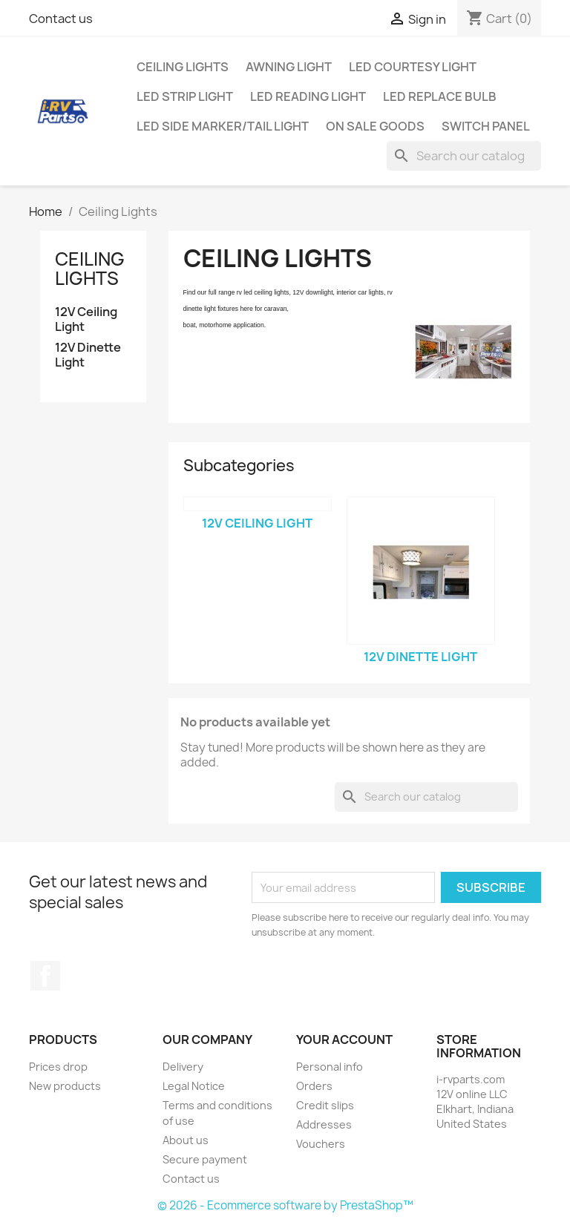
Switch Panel (486, 126)
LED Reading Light (308, 96)
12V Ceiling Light (86, 319)
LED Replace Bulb (440, 96)
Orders (314, 1086)
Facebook (45, 976)
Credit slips (325, 1105)
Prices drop (58, 1067)
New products (65, 1086)
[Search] (464, 156)
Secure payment (205, 1159)
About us (186, 1140)
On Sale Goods (375, 126)
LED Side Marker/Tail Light (223, 126)
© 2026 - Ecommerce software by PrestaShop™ (285, 1205)
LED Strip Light (185, 96)
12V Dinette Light (88, 355)
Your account (344, 1039)
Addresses (324, 1124)
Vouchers (320, 1144)
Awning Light (289, 67)
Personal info (329, 1067)
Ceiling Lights (183, 67)
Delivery (183, 1067)
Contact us (61, 18)
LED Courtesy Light (412, 67)
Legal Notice (194, 1086)
